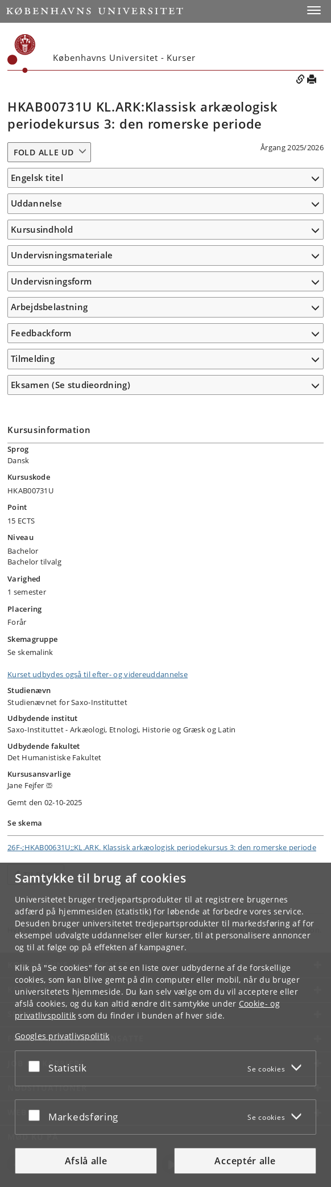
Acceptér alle (244, 1161)
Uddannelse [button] (36, 203)
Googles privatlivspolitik (62, 1036)
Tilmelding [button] (33, 358)
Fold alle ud (43, 152)
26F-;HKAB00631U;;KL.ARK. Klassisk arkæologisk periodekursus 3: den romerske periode (161, 847)
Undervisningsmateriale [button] (62, 255)
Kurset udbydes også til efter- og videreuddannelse (97, 674)
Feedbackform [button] (41, 333)
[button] (314, 10)
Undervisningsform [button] (51, 281)
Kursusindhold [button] (42, 229)
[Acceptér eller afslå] (36, 1066)
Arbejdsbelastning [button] (49, 306)
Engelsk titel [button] (37, 177)
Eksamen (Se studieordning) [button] (70, 384)
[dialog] (165, 1025)
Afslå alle (86, 1161)
